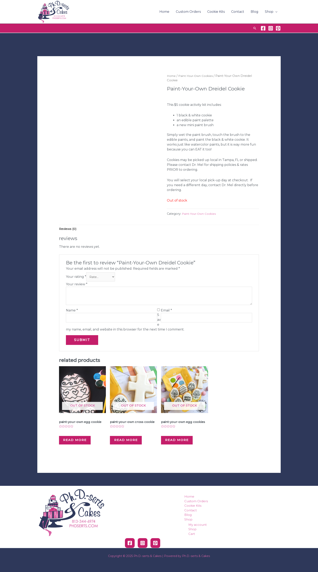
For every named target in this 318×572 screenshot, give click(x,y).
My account (197, 532)
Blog (254, 12)
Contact (237, 12)
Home (164, 12)
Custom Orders (188, 12)
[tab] (68, 229)
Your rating (76, 278)
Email (166, 311)
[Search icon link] (255, 28)
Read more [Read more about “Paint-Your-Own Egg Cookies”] (182, 443)
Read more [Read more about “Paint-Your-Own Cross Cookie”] (130, 446)
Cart (191, 542)
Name (72, 311)
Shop (269, 12)
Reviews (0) (68, 229)
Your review (76, 285)
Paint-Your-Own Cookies (198, 76)
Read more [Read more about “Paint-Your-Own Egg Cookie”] (80, 443)
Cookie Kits (216, 12)
